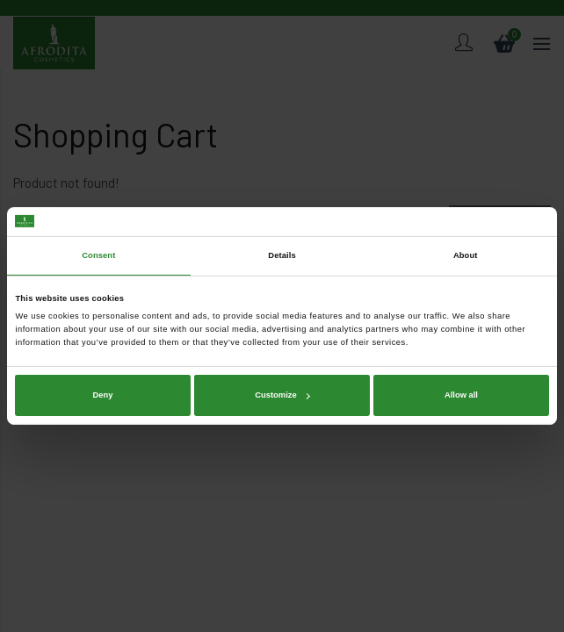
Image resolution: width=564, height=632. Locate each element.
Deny (103, 395)
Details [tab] (281, 255)
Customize (282, 395)
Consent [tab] (98, 255)
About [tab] (465, 255)
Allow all (461, 395)
